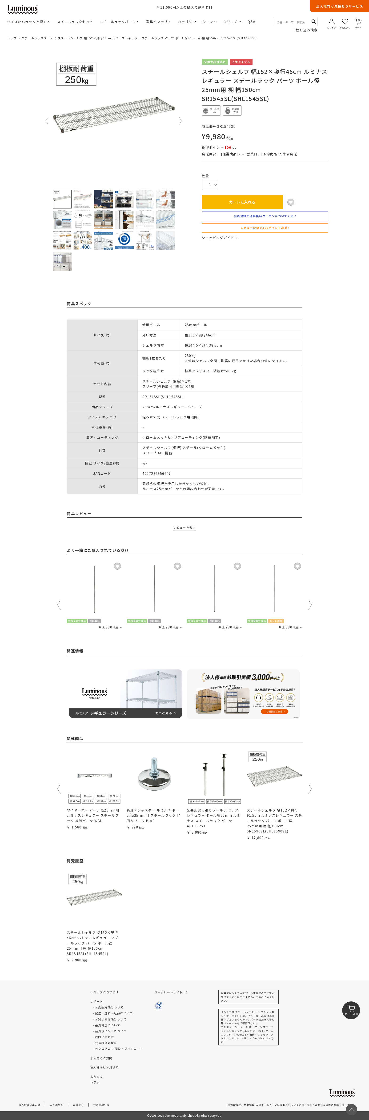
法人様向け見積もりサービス (339, 6)
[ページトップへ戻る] (351, 1109)
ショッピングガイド (219, 237)
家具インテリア (158, 21)
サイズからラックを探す (29, 21)
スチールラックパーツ (120, 21)
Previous (47, 120)
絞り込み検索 (305, 30)
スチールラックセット (75, 21)
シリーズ (232, 21)
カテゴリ (187, 21)
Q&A (251, 21)
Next (180, 120)
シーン (209, 21)
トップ (11, 38)
